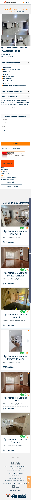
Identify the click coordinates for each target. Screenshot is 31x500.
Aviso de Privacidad (15, 476)
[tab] (15, 63)
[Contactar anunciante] (27, 228)
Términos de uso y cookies (15, 478)
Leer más (14, 107)
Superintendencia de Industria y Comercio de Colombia (15, 483)
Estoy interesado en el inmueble (15, 130)
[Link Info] (15, 236)
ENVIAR (15, 144)
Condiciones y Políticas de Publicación (15, 471)
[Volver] (2, 2)
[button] (15, 63)
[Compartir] (29, 2)
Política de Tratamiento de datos (14, 148)
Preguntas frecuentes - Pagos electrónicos (15, 480)
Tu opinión (30, 250)
